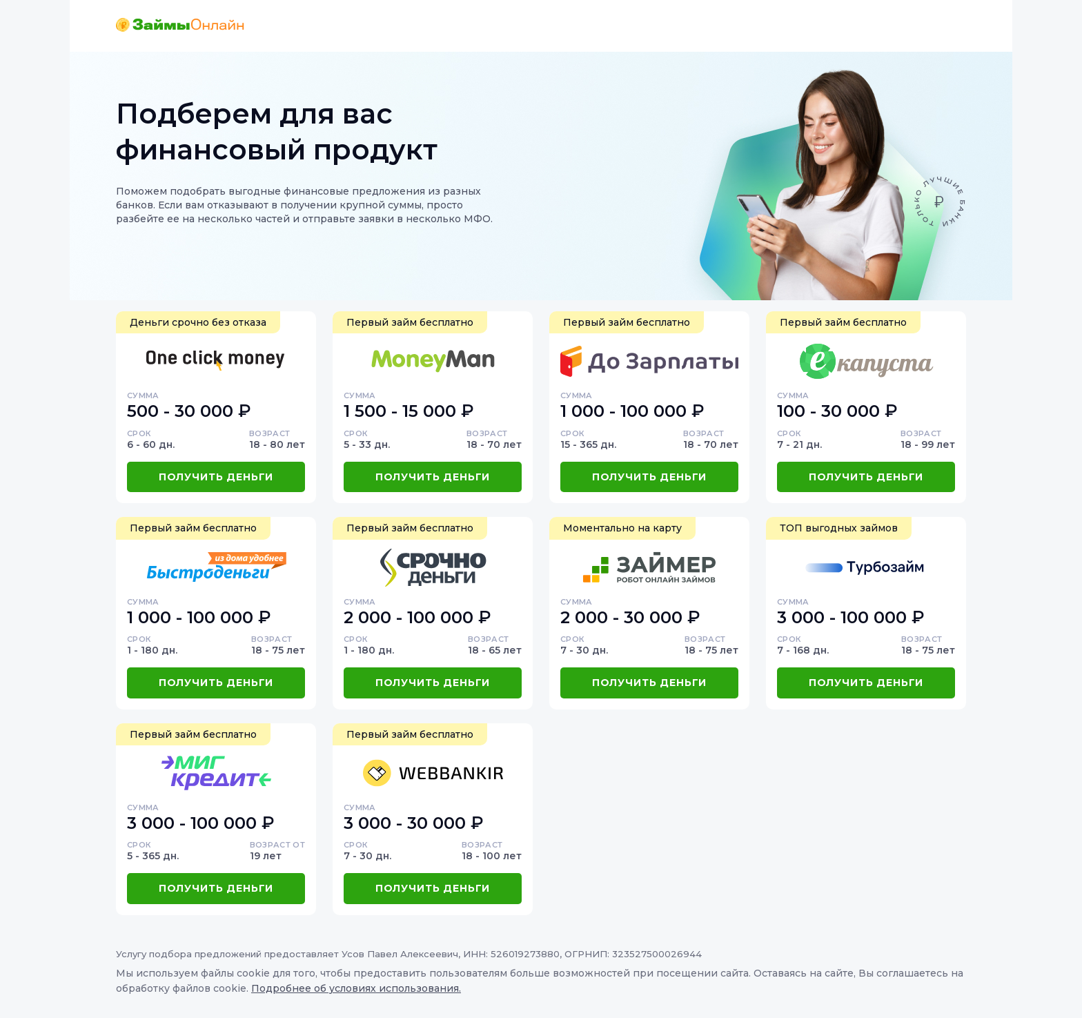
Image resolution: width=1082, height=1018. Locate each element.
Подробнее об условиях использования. (356, 988)
